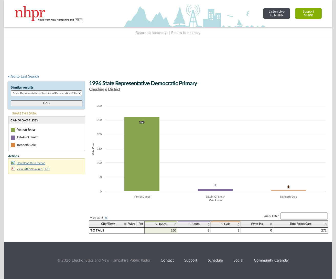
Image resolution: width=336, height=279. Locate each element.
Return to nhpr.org (185, 33)
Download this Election (28, 163)
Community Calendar (271, 260)
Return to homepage (152, 33)
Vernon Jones (26, 129)
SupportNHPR (308, 13)
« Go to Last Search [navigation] (23, 76)
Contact (167, 260)
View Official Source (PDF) (30, 169)
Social (238, 260)
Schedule (215, 260)
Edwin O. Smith (27, 137)
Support (190, 260)
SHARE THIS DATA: (24, 113)
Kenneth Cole (26, 145)
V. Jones (160, 224)
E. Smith (194, 224)
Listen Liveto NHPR (277, 13)
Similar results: (23, 87)
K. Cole (225, 224)
